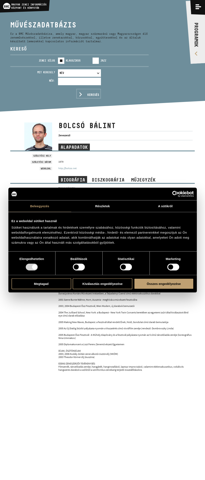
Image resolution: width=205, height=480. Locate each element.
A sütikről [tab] (165, 206)
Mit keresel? (46, 72)
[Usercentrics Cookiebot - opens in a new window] (175, 194)
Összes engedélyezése (164, 284)
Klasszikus (73, 60)
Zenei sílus (47, 60)
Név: (52, 80)
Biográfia (73, 180)
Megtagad (41, 284)
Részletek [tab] (102, 206)
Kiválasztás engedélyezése (103, 284)
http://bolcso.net (67, 168)
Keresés (93, 95)
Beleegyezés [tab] (39, 206)
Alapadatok (74, 147)
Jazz (103, 60)
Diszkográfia (108, 180)
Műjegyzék (143, 180)
